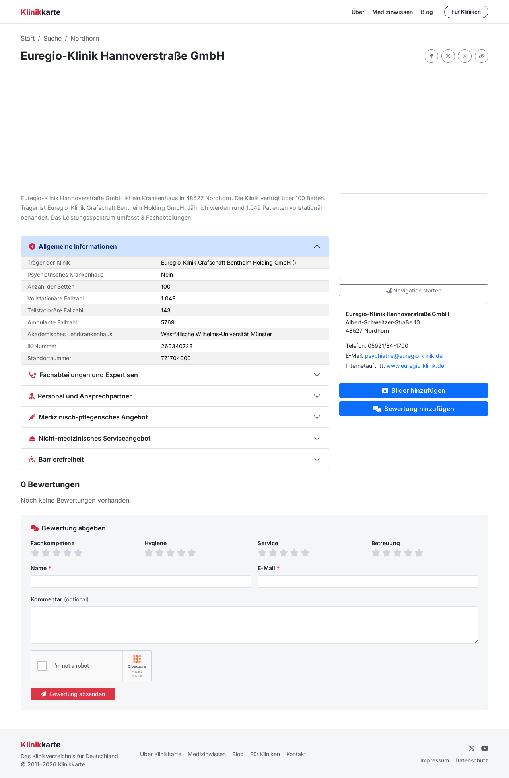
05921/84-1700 (388, 345)
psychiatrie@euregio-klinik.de (404, 355)
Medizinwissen (392, 11)
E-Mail (269, 568)
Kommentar (60, 599)
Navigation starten (413, 290)
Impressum (434, 760)
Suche (52, 38)
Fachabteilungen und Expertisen (83, 375)
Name (41, 568)
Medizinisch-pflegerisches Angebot (88, 417)
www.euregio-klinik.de (415, 365)
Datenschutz (471, 760)
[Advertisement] (254, 128)
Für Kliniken (466, 11)
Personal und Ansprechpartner (80, 396)
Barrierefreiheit (56, 459)
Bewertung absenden (73, 693)
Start (28, 38)
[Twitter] (471, 748)
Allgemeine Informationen (73, 246)
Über (358, 11)
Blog (427, 11)
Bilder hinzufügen (413, 390)
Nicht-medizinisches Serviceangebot (90, 438)
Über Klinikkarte (160, 754)
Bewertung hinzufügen (413, 409)
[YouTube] (484, 748)
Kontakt (296, 754)
